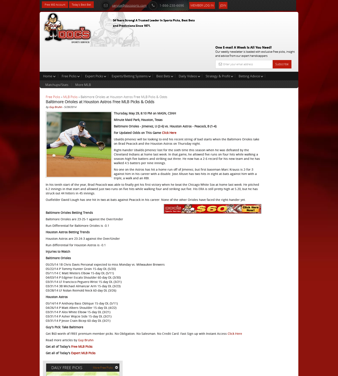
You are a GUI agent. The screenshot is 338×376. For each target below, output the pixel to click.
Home (49, 48)
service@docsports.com (132, 5)
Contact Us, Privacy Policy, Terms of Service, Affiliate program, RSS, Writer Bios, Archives (195, 370)
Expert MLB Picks (83, 356)
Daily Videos (189, 48)
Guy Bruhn (55, 79)
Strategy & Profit (219, 48)
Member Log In (210, 5)
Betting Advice (251, 48)
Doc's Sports (261, 106)
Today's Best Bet (86, 5)
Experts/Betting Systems (131, 48)
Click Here (169, 109)
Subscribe (282, 33)
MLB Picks (70, 69)
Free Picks (71, 48)
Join (232, 5)
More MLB (83, 57)
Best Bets (164, 48)
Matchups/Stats (56, 57)
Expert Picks (95, 48)
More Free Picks (278, 72)
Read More (280, 140)
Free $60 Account (57, 5)
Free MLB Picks (81, 349)
